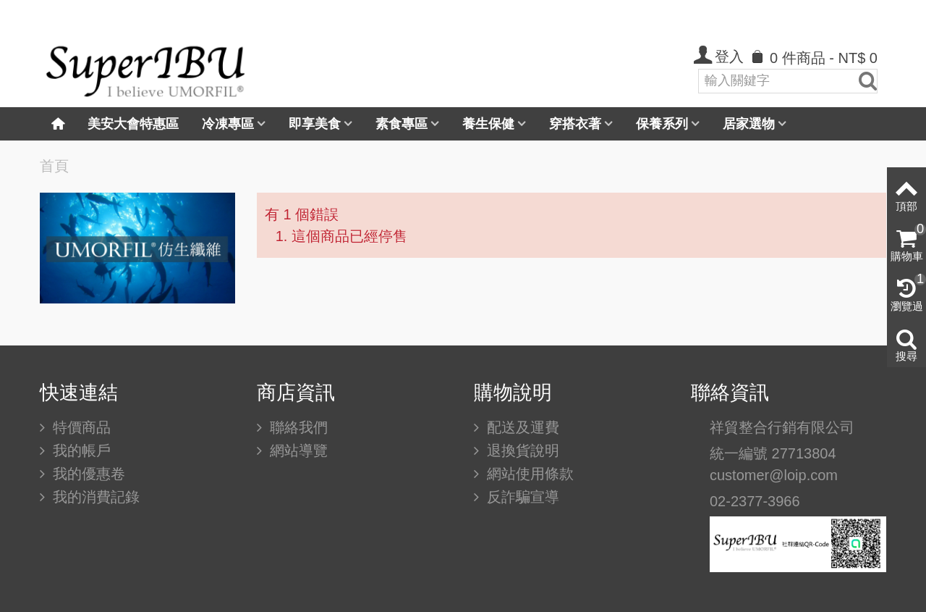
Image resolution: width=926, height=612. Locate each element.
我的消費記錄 (94, 497)
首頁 (54, 166)
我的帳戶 (79, 450)
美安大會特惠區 (133, 124)
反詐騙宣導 (521, 497)
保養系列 (662, 124)
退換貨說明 (521, 450)
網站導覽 (297, 450)
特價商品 (79, 427)
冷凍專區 (228, 124)
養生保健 (488, 124)
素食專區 (401, 124)
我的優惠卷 (86, 474)
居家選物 (749, 124)
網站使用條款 (528, 474)
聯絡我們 (297, 427)
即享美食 (315, 124)
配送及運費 (521, 427)
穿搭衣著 (575, 124)
